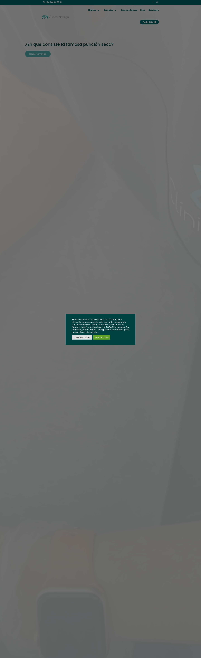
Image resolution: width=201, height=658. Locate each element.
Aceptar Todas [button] (102, 337)
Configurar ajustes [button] (82, 337)
